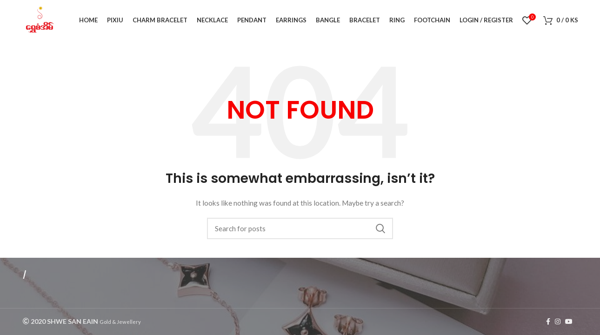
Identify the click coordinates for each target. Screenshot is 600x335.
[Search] (300, 230)
